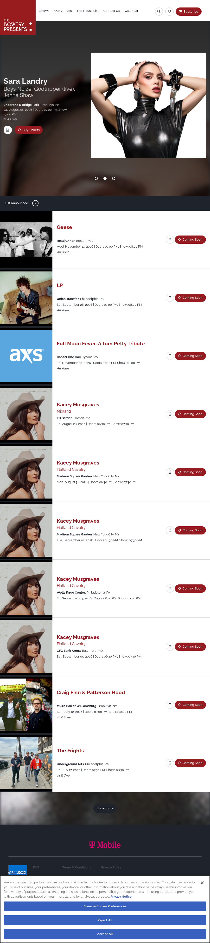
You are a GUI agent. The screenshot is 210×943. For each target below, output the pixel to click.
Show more (105, 808)
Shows (44, 11)
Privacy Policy (111, 867)
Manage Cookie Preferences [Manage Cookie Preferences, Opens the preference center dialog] (105, 906)
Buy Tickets (26, 130)
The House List (87, 11)
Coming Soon (193, 239)
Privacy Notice (121, 896)
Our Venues (63, 11)
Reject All (105, 920)
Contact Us (111, 11)
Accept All (105, 934)
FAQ (36, 867)
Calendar (131, 11)
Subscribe (191, 11)
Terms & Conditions (76, 867)
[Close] (202, 883)
